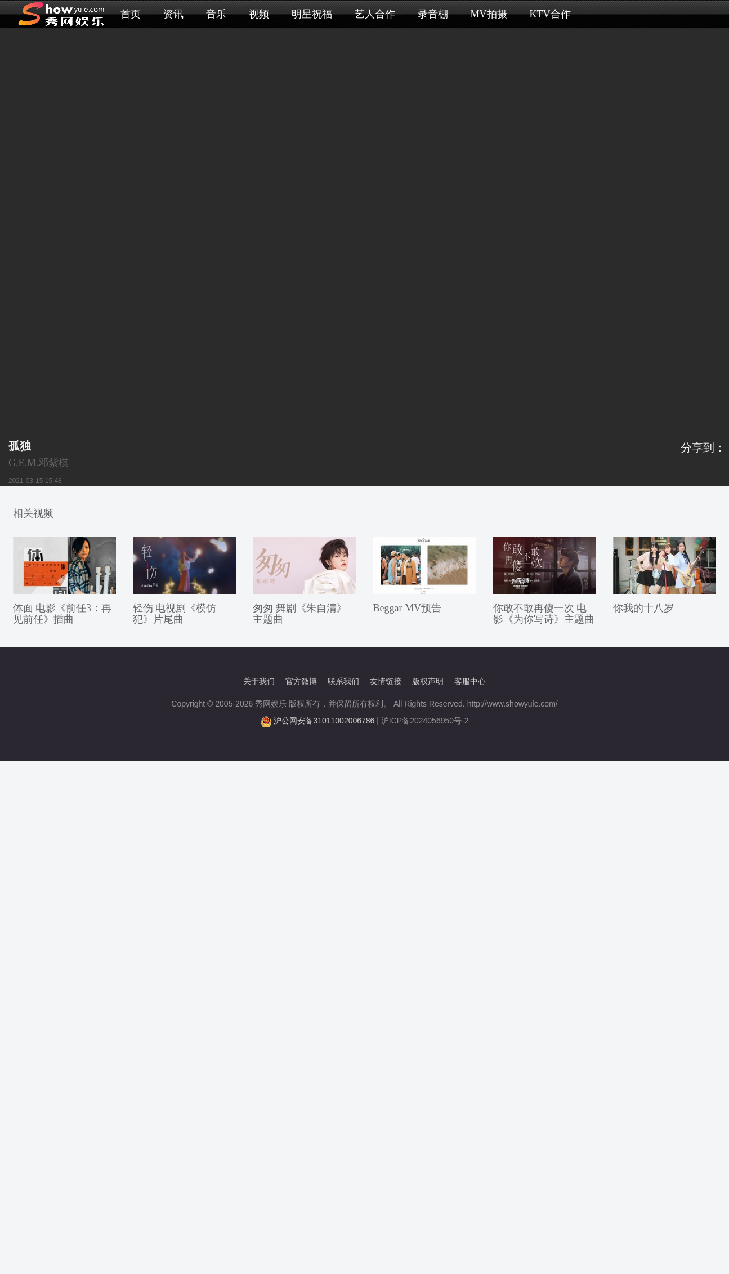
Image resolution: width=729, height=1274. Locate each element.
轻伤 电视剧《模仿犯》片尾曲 (175, 613)
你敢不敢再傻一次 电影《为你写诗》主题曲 (543, 613)
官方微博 (301, 681)
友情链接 (385, 681)
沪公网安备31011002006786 (324, 720)
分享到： (703, 447)
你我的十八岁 (643, 608)
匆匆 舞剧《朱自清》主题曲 (300, 613)
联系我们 (343, 681)
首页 (130, 14)
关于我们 (259, 681)
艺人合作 (375, 14)
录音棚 (433, 14)
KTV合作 (550, 14)
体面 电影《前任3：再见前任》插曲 (62, 613)
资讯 (173, 14)
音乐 (216, 14)
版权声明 (428, 681)
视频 (259, 14)
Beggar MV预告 (407, 608)
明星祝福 (312, 14)
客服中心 (470, 681)
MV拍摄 (489, 14)
